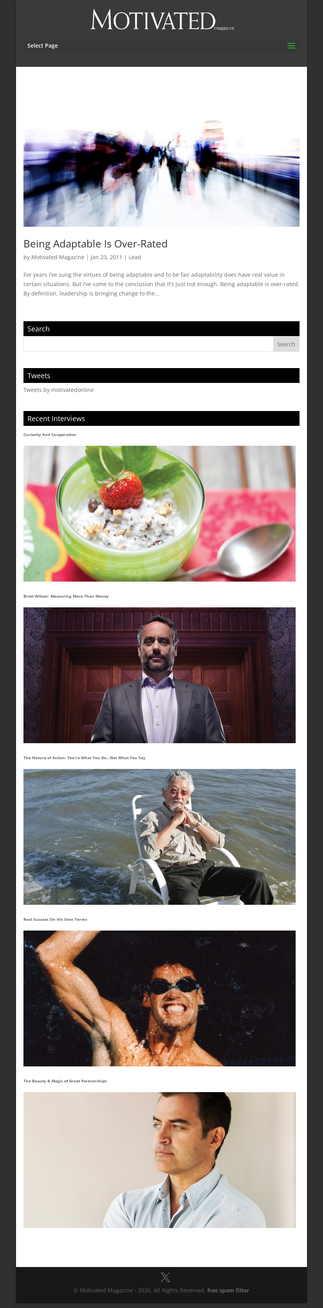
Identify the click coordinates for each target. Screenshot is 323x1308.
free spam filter (228, 1290)
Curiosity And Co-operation (49, 434)
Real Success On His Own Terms (55, 919)
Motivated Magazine (57, 257)
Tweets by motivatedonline (58, 389)
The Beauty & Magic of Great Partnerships (65, 1081)
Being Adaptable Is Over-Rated (95, 244)
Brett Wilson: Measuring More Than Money (66, 596)
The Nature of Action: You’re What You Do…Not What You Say (84, 757)
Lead (135, 257)
